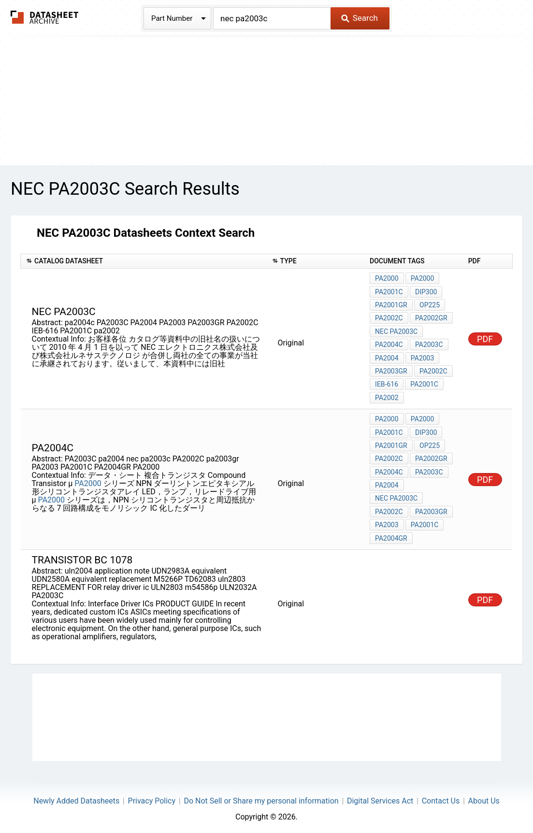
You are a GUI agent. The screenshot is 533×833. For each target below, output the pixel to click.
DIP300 (426, 291)
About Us (484, 797)
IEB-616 (386, 383)
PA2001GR (391, 304)
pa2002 (387, 396)
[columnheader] (144, 261)
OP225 (429, 304)
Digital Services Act (380, 797)
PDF (485, 338)
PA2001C (389, 291)
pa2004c (389, 343)
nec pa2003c (396, 330)
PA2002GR (431, 317)
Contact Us (441, 797)
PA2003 (422, 356)
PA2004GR (391, 534)
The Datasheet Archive (45, 17)
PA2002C (389, 317)
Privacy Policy (152, 797)
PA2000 (387, 278)
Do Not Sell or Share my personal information (261, 797)
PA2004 (387, 356)
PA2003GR (391, 369)
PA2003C (429, 343)
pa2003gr (431, 508)
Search (359, 18)
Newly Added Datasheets (76, 797)
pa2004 (387, 482)
